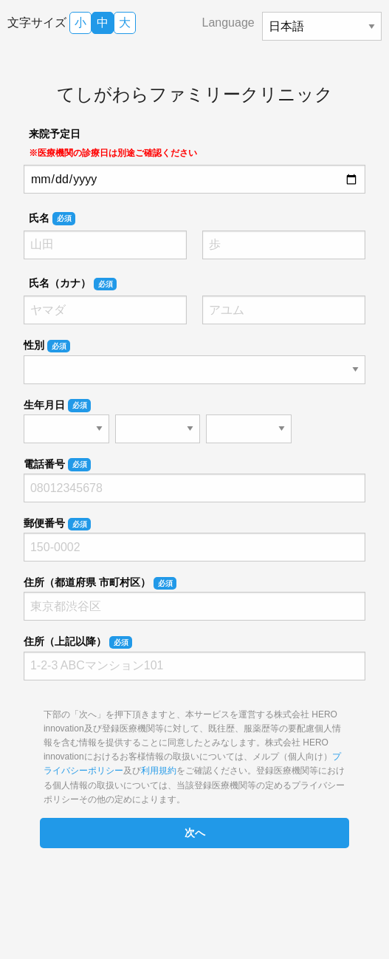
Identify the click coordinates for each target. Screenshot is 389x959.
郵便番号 (57, 523)
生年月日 (57, 405)
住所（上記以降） (78, 642)
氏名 (52, 218)
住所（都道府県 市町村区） (100, 583)
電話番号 (57, 464)
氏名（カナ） (73, 283)
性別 (47, 345)
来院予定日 (113, 143)
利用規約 (158, 770)
